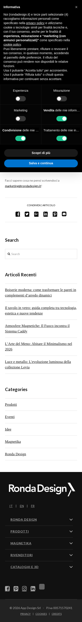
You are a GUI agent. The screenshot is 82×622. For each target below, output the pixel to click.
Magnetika (13, 442)
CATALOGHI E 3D (24, 567)
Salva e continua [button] (41, 163)
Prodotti (11, 404)
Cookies (41, 613)
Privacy (25, 613)
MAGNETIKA (20, 543)
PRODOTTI (19, 531)
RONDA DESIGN (23, 519)
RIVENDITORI (21, 555)
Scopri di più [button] (41, 153)
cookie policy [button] (12, 44)
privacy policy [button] (35, 23)
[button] (76, 7)
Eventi (10, 417)
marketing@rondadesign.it (23, 186)
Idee (8, 429)
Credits (57, 613)
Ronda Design (15, 454)
